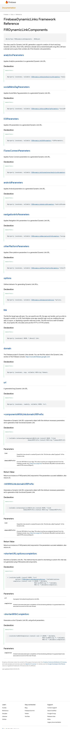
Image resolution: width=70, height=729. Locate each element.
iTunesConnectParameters (17, 150)
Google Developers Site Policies (56, 664)
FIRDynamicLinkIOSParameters (41, 140)
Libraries (4, 716)
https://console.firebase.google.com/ (37, 357)
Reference (19, 14)
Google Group (51, 713)
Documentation (9, 8)
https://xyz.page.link (36, 463)
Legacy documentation (54, 722)
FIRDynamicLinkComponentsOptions (42, 300)
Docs (12, 14)
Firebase (6, 14)
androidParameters (13, 182)
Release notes (51, 716)
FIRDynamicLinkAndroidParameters (42, 204)
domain (7, 348)
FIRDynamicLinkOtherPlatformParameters (45, 268)
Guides (4, 708)
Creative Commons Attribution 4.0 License (55, 662)
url (5, 382)
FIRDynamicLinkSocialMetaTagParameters (45, 109)
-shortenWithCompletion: (16, 614)
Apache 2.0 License (30, 664)
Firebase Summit (29, 710)
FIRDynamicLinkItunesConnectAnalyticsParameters (48, 172)
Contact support (52, 708)
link (5, 310)
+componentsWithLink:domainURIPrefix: (24, 414)
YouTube (27, 716)
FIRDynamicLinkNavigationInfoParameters (45, 236)
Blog (26, 708)
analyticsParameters (14, 55)
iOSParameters (11, 119)
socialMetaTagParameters (16, 87)
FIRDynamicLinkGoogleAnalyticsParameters (45, 77)
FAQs (48, 719)
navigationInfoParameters (16, 214)
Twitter (27, 713)
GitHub (4, 719)
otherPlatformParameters (16, 246)
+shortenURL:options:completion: (20, 553)
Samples (4, 713)
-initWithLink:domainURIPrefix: (19, 484)
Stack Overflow (51, 710)
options (7, 278)
